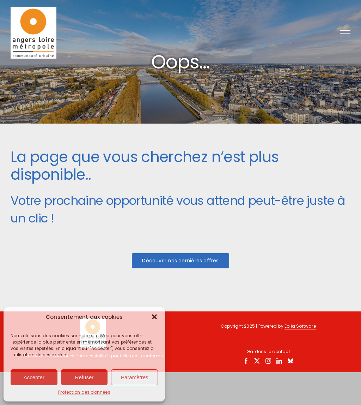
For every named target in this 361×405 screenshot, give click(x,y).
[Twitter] (257, 361)
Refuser (84, 377)
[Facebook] (246, 361)
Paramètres (134, 377)
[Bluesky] (290, 361)
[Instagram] (268, 361)
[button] (154, 316)
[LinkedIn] (279, 361)
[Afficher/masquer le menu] (345, 33)
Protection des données (84, 392)
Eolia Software (300, 326)
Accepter (34, 377)
